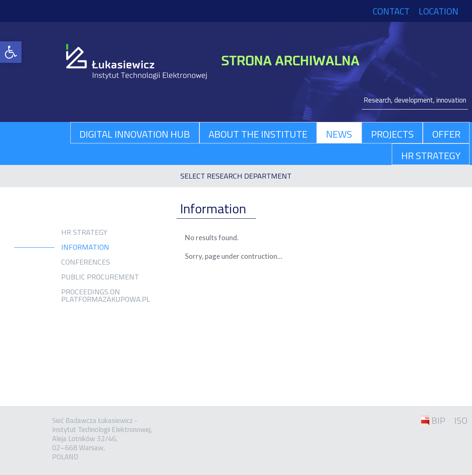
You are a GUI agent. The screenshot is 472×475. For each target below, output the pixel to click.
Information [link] (85, 247)
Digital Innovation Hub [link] (134, 134)
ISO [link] (460, 420)
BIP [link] (438, 420)
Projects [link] (392, 134)
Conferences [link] (85, 262)
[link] (11, 52)
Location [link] (438, 11)
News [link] (339, 134)
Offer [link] (446, 134)
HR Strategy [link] (430, 155)
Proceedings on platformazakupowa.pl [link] (105, 295)
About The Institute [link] (257, 134)
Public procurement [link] (100, 277)
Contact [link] (391, 11)
